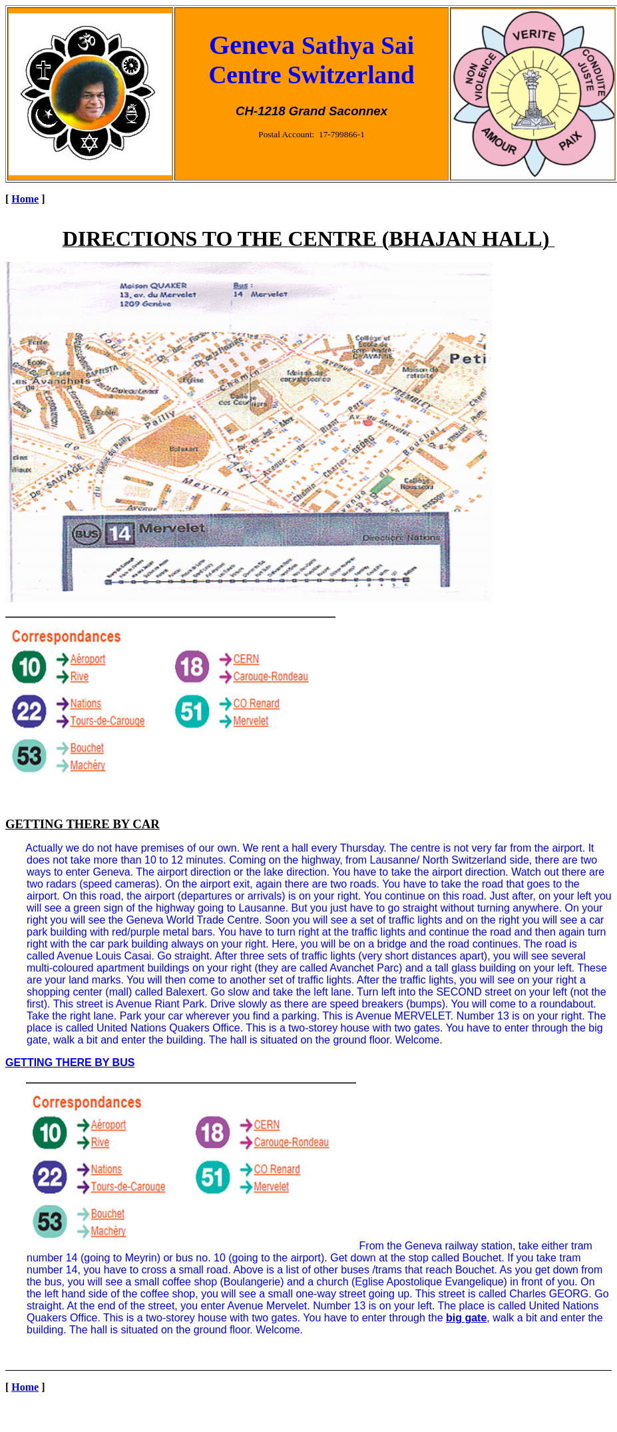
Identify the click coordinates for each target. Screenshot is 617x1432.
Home (25, 199)
